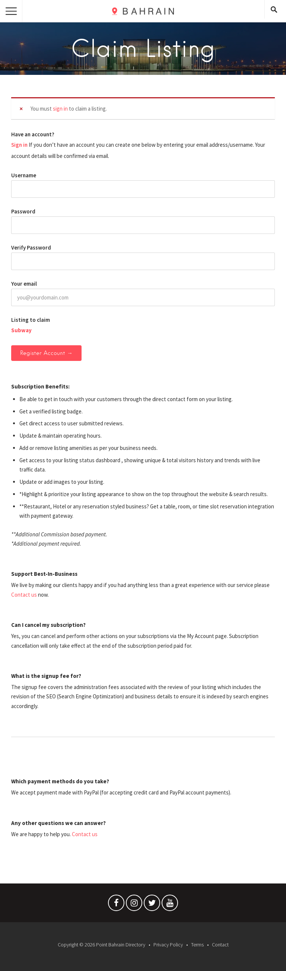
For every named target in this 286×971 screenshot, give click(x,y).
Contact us (24, 594)
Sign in (19, 144)
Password (23, 211)
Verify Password (31, 247)
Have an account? (32, 134)
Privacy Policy (168, 944)
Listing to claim (30, 319)
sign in (60, 108)
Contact (220, 944)
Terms (197, 944)
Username (23, 175)
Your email (24, 283)
